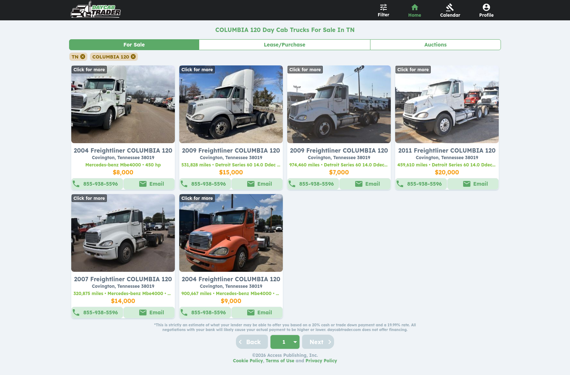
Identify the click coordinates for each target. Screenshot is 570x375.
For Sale (134, 44)
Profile (486, 15)
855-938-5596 (100, 184)
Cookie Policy (248, 360)
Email (156, 184)
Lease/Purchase (284, 44)
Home (414, 15)
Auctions (436, 44)
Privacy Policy (321, 360)
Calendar (450, 15)
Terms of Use (280, 360)
